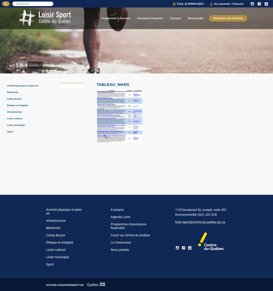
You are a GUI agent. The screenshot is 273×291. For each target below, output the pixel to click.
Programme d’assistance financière (128, 226)
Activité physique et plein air (22, 85)
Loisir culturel (14, 118)
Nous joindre (195, 18)
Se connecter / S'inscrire (225, 4)
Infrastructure (14, 112)
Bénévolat (12, 92)
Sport (10, 131)
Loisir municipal (16, 125)
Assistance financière (150, 18)
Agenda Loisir (120, 217)
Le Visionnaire (121, 242)
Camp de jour (14, 98)
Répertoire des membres (228, 18)
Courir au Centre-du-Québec (130, 235)
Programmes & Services (115, 18)
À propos (175, 18)
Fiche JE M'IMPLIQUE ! (186, 4)
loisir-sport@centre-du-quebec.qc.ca (200, 222)
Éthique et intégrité (17, 105)
